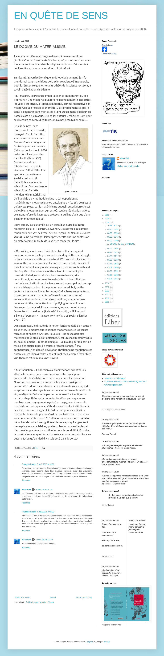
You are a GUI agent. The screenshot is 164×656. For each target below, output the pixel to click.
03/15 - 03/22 (113, 264)
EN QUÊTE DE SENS (61, 15)
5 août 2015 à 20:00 (45, 464)
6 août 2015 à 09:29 (44, 540)
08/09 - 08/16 (113, 237)
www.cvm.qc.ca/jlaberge (114, 378)
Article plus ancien (84, 598)
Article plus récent (22, 598)
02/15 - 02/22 (113, 275)
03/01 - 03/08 (113, 267)
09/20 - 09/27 (113, 229)
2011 (107, 294)
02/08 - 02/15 (113, 279)
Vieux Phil (26, 489)
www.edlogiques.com (113, 385)
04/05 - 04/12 (113, 256)
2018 (107, 215)
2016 (107, 219)
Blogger (107, 642)
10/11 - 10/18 (113, 226)
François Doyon (29, 464)
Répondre (26, 480)
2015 (107, 222)
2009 (107, 302)
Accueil (53, 598)
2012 (107, 291)
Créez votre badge (109, 54)
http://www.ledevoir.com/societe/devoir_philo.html (125, 381)
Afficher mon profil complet (128, 166)
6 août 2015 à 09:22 (45, 512)
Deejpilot (89, 642)
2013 (107, 287)
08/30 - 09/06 (113, 233)
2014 (107, 283)
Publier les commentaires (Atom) (40, 602)
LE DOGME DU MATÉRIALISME (121, 244)
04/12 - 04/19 (113, 252)
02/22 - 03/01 (113, 271)
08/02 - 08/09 (113, 241)
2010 (107, 298)
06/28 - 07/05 (113, 249)
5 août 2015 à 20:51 (44, 489)
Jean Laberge (107, 45)
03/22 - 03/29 (113, 260)
